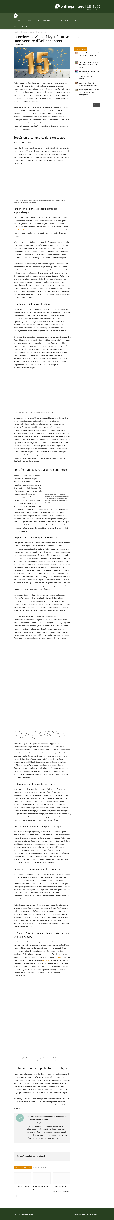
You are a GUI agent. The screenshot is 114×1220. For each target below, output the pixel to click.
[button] (97, 15)
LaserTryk (45, 955)
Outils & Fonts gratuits (65, 15)
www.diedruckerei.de (21, 225)
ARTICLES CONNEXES (22, 1163)
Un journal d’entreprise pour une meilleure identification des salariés (61, 1184)
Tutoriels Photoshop (23, 15)
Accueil (16, 27)
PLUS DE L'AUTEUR (39, 1163)
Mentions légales (79, 1209)
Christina (19, 39)
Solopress (59, 952)
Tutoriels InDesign (43, 15)
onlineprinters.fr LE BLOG (27, 1209)
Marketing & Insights (23, 21)
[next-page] (18, 1191)
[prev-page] (15, 1191)
